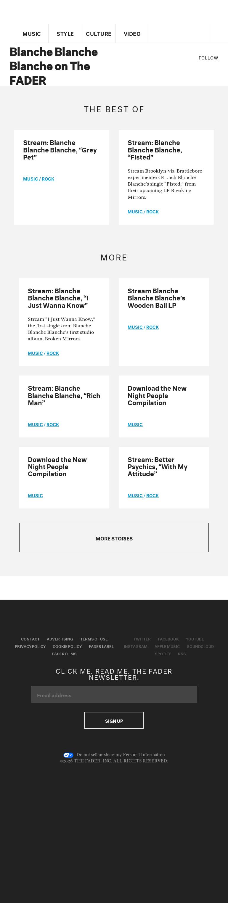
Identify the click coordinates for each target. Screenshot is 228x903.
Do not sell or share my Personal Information (114, 755)
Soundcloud (200, 646)
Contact (30, 638)
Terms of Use (94, 638)
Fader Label (101, 646)
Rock (48, 178)
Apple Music (167, 646)
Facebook (168, 638)
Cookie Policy (67, 646)
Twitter (142, 638)
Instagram (135, 646)
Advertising (60, 638)
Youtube (195, 638)
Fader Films (64, 653)
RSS (182, 653)
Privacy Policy (30, 646)
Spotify (163, 653)
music (30, 178)
